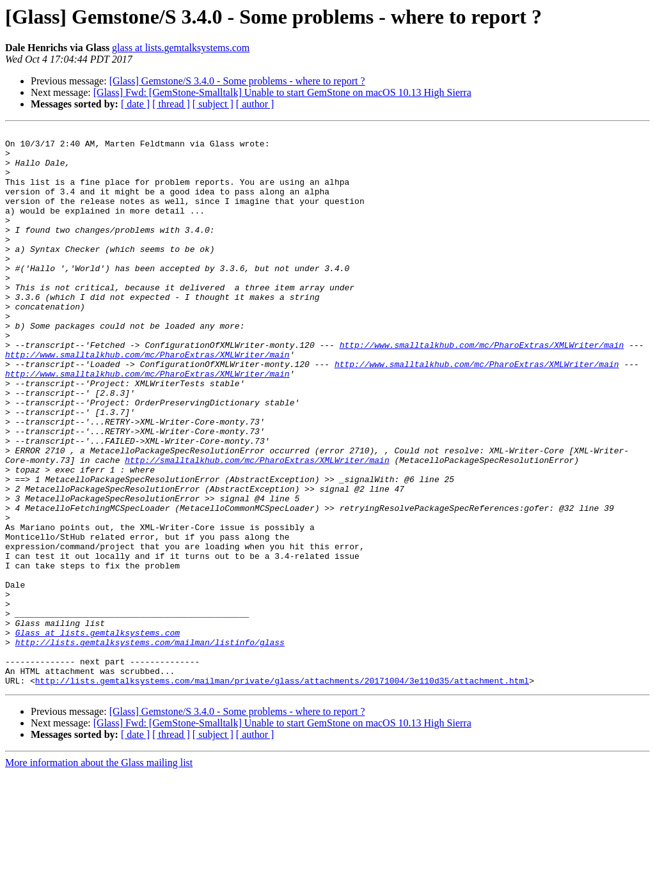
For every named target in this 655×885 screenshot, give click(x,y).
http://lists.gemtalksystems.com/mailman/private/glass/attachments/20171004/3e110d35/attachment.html (282, 791)
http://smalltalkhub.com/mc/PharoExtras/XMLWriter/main (257, 527)
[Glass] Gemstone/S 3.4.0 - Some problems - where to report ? (237, 80)
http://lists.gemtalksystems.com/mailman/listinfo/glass (150, 745)
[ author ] (255, 103)
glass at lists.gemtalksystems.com (180, 47)
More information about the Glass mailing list (99, 873)
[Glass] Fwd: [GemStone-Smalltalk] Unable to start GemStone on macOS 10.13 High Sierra (282, 92)
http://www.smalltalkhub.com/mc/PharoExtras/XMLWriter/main (482, 389)
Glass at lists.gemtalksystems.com (97, 734)
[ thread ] (171, 103)
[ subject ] (213, 103)
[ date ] (135, 103)
